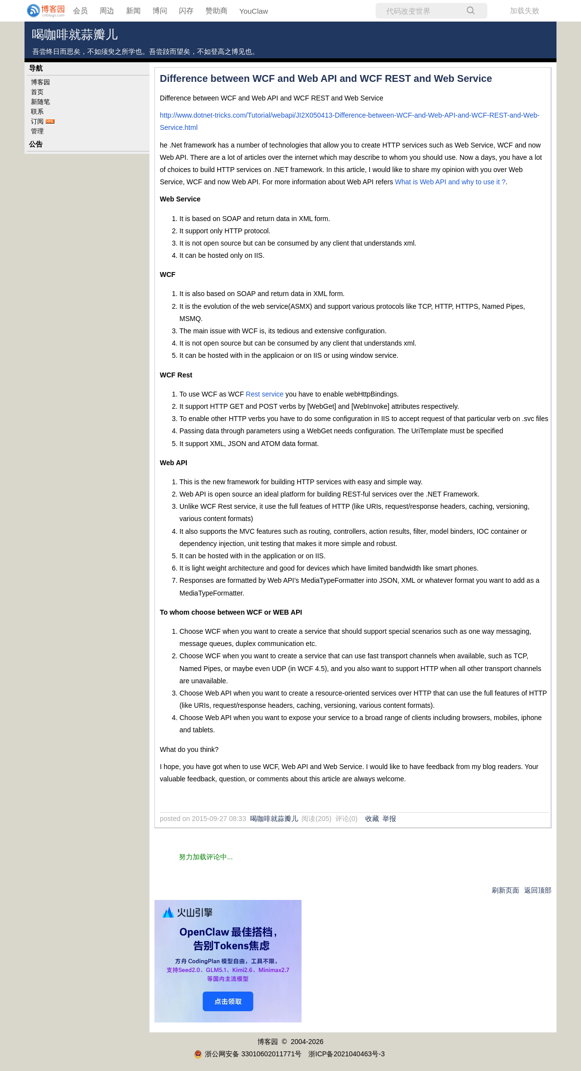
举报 (389, 818)
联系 (37, 111)
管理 (37, 131)
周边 (107, 10)
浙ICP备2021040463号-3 (346, 1054)
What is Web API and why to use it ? (450, 182)
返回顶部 (538, 890)
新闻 (133, 10)
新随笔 (40, 101)
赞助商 (216, 10)
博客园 (40, 82)
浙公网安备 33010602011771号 (248, 1054)
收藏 (372, 818)
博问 (159, 10)
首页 (37, 92)
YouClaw (253, 11)
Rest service (264, 394)
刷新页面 (505, 890)
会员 (80, 10)
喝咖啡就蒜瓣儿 (75, 34)
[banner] (39, 11)
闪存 (186, 10)
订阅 (37, 121)
